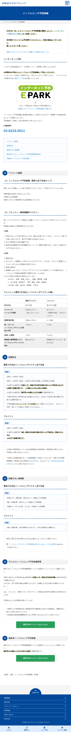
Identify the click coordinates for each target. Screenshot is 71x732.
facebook (7, 719)
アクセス (8, 729)
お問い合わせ (8, 714)
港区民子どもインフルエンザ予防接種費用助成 (24, 154)
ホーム (6, 22)
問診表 (15, 539)
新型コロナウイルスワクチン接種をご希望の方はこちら (27, 52)
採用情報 (7, 710)
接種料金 (10, 146)
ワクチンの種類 (12, 141)
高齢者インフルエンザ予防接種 (18, 158)
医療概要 (7, 698)
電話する (26, 729)
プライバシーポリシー (11, 706)
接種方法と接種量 (13, 150)
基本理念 (7, 702)
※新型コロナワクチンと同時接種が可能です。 (35, 109)
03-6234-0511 (14, 131)
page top (35, 691)
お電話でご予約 (19, 78)
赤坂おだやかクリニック (30, 722)
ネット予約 (44, 729)
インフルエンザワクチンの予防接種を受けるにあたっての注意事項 (32, 544)
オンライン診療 (62, 729)
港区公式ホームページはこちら (34, 624)
